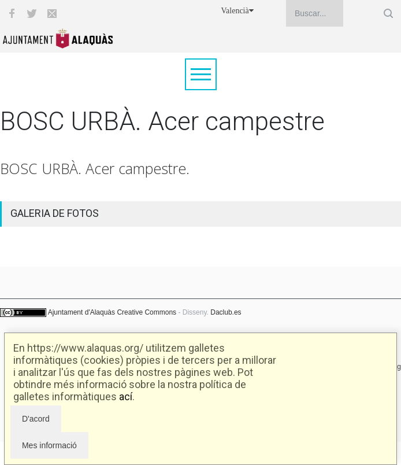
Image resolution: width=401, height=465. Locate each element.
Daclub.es (225, 312)
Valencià (237, 10)
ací (125, 396)
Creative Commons (146, 312)
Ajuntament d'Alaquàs (81, 312)
